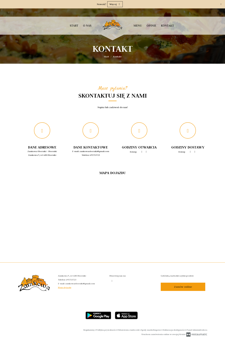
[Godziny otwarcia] (146, 151)
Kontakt (167, 25)
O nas (87, 25)
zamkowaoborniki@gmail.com (94, 151)
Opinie (151, 25)
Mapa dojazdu (64, 287)
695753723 (95, 155)
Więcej (115, 4)
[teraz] (141, 152)
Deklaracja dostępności (174, 330)
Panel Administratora (197, 330)
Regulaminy (89, 330)
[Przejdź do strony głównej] (112, 24)
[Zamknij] (221, 4)
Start (74, 25)
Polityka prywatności (106, 330)
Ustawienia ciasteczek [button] (129, 330)
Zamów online (183, 286)
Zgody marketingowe (151, 330)
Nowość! (101, 4)
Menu (138, 25)
